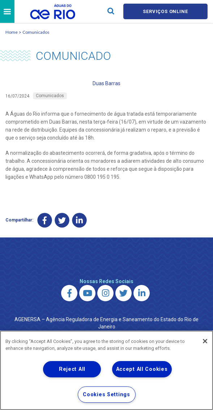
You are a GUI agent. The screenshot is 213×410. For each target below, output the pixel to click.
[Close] (205, 341)
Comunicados (36, 32)
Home (11, 32)
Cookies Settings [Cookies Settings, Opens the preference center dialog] (106, 395)
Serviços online (165, 11)
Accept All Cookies (142, 369)
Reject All (72, 369)
